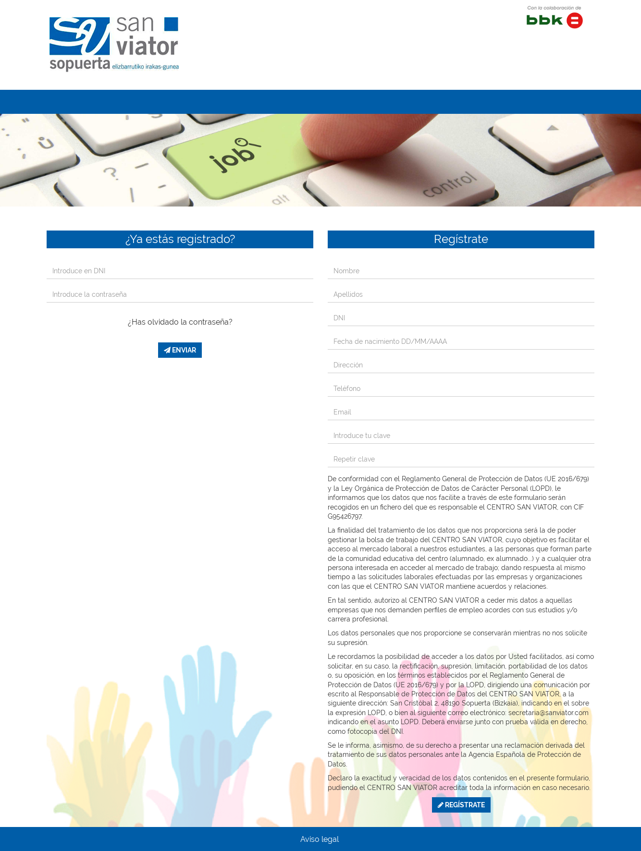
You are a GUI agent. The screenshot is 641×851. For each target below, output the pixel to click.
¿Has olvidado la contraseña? (180, 322)
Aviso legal (319, 839)
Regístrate (461, 805)
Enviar (180, 350)
